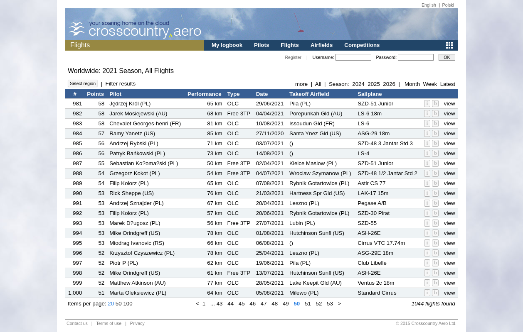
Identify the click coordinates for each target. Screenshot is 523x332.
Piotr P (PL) (123, 263)
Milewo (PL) (303, 293)
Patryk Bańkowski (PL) (137, 153)
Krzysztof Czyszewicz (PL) (142, 253)
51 (308, 303)
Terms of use (108, 323)
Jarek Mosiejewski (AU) (138, 113)
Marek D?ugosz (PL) (134, 223)
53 (330, 303)
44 (230, 303)
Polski (448, 4)
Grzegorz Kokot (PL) (134, 173)
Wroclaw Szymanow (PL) (320, 173)
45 (242, 303)
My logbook (227, 45)
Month (412, 84)
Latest (447, 84)
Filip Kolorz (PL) (129, 183)
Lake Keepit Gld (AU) (315, 283)
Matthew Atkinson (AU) (137, 283)
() (291, 143)
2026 (389, 84)
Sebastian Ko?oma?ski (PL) (143, 163)
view (449, 103)
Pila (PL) (300, 103)
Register (293, 57)
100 (127, 303)
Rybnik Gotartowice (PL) (319, 183)
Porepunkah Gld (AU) (315, 113)
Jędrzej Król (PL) (129, 103)
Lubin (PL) (302, 223)
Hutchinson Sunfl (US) (316, 233)
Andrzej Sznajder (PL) (136, 203)
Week (430, 84)
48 (274, 303)
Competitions (362, 45)
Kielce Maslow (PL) (313, 163)
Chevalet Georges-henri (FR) (145, 123)
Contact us (77, 323)
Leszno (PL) (304, 203)
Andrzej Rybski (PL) (133, 143)
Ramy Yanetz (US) (132, 133)
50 (119, 303)
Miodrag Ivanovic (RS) (136, 243)
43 (220, 303)
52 (319, 303)
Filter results (120, 84)
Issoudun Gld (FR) (312, 123)
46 (252, 303)
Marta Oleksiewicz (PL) (137, 293)
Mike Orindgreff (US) (134, 233)
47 (264, 303)
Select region (83, 83)
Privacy (137, 323)
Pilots (261, 45)
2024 (358, 84)
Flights (290, 45)
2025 (374, 84)
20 (111, 303)
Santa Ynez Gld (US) (315, 133)
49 (286, 303)
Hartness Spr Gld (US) (317, 193)
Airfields (322, 45)
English (429, 4)
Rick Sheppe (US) (131, 193)
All (318, 84)
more (301, 84)
